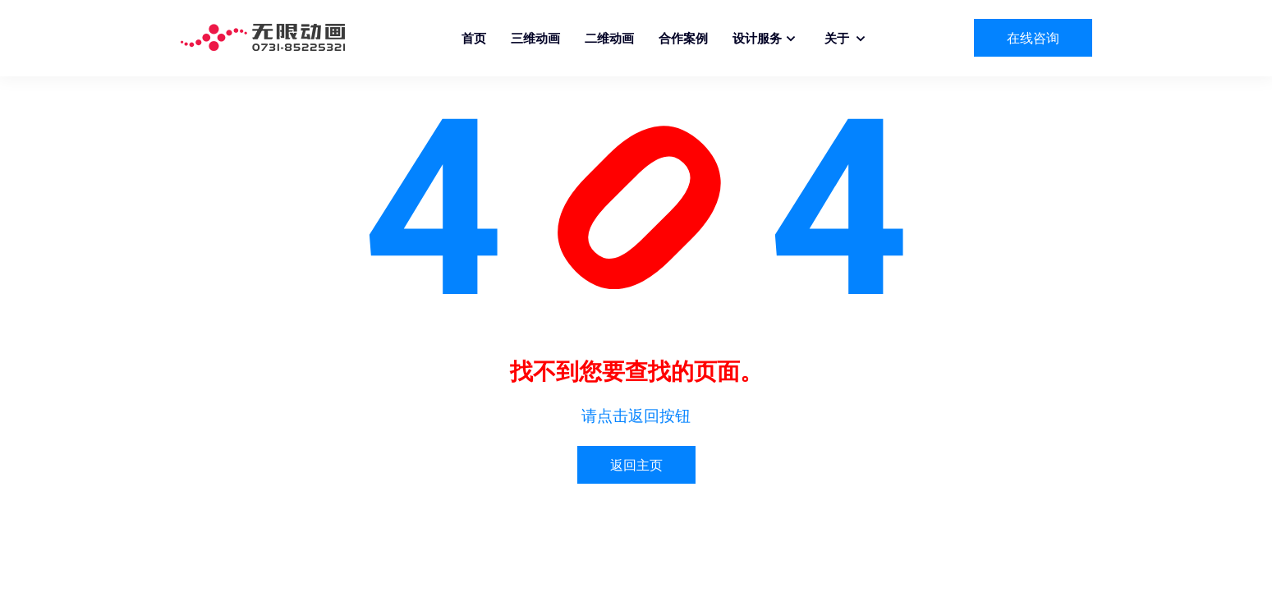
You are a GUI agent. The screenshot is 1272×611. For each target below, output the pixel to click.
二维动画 (609, 37)
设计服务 (757, 37)
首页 (474, 37)
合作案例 (683, 37)
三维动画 (535, 37)
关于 (838, 37)
